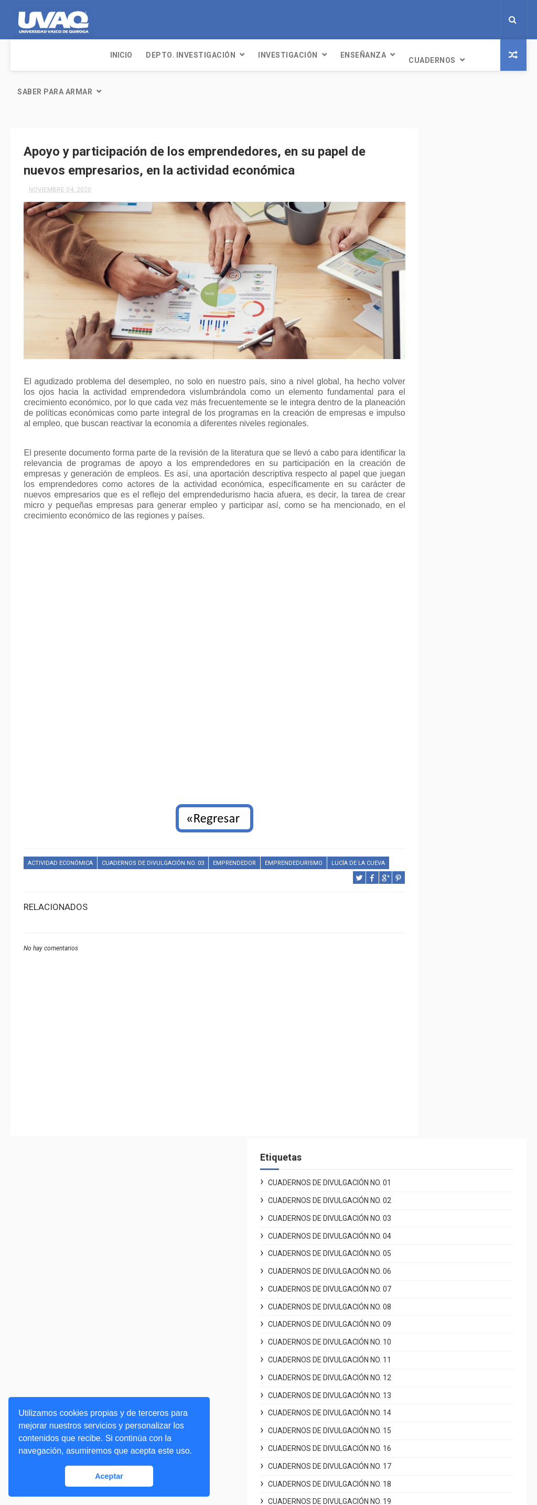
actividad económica (60, 857)
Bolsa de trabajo (389, 1399)
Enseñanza (271, 55)
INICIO (28, 55)
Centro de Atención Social (406, 1235)
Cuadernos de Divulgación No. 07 (445, 304)
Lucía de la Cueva (54, 870)
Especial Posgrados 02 (437, 689)
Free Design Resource (311, 1491)
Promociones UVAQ (396, 1461)
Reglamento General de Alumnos (418, 1273)
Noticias (201, 1273)
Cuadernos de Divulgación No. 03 (153, 857)
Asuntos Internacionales (403, 1436)
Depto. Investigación (98, 55)
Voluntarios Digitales (398, 1211)
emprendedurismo (294, 857)
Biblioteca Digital (391, 1411)
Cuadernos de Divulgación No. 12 (445, 437)
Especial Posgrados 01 (437, 671)
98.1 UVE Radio (212, 1297)
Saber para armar (422, 60)
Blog (194, 1334)
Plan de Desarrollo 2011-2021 (413, 1285)
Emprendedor (234, 857)
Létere (197, 1285)
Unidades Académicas (400, 1362)
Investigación (195, 55)
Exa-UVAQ (378, 1449)
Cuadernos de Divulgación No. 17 (445, 569)
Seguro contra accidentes (406, 1424)
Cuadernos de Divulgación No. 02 (445, 171)
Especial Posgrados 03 (437, 706)
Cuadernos (339, 55)
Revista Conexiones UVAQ (231, 1322)
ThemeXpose (249, 1491)
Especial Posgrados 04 (437, 724)
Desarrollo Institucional (402, 1248)
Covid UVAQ (382, 1223)
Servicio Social (387, 1386)
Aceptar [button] (109, 1476)
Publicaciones (211, 1310)
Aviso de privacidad (395, 1261)
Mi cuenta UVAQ (388, 1374)
